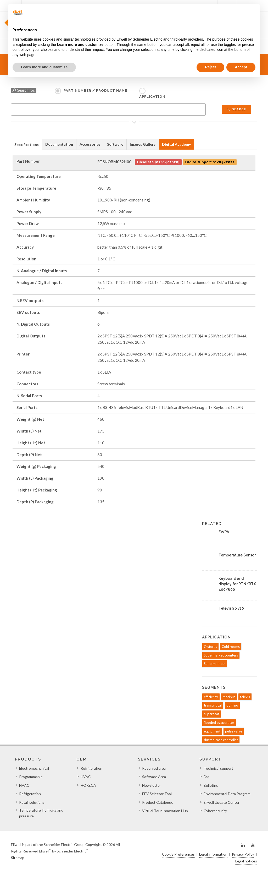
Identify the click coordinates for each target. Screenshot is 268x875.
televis (245, 697)
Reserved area (154, 768)
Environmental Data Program (227, 793)
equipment (212, 731)
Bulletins (211, 785)
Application (152, 97)
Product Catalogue (157, 802)
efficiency (211, 697)
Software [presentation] (115, 144)
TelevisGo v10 (231, 608)
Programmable (31, 776)
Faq (206, 776)
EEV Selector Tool (157, 793)
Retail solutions (31, 802)
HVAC (24, 785)
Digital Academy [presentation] (176, 144)
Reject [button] (210, 67)
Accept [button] (241, 67)
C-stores (210, 646)
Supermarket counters (221, 655)
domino (232, 705)
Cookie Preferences (178, 854)
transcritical (213, 705)
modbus (229, 697)
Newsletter (151, 785)
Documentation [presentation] (59, 144)
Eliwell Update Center (221, 802)
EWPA (224, 532)
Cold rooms (231, 646)
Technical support (218, 768)
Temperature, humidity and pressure (41, 813)
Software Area (154, 776)
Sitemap (17, 857)
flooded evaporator (219, 722)
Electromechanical (34, 768)
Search (236, 109)
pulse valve (233, 731)
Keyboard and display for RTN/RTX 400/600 (237, 584)
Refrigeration (30, 793)
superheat (211, 714)
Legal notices (246, 861)
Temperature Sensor (237, 555)
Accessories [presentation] (90, 144)
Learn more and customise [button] (44, 67)
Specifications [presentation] (26, 144)
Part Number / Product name (95, 90)
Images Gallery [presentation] (142, 144)
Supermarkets (214, 663)
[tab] (26, 144)
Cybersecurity (215, 810)
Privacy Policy (243, 854)
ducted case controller (221, 740)
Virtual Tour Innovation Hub (165, 810)
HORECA (88, 785)
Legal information (213, 854)
